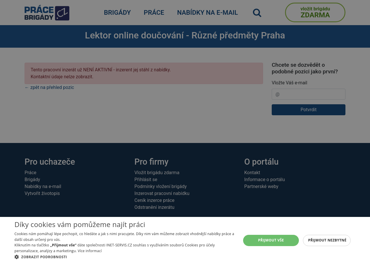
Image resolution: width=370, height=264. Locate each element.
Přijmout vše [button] (271, 240)
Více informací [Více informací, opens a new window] (90, 250)
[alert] (185, 132)
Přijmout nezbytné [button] (327, 240)
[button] (124, 257)
